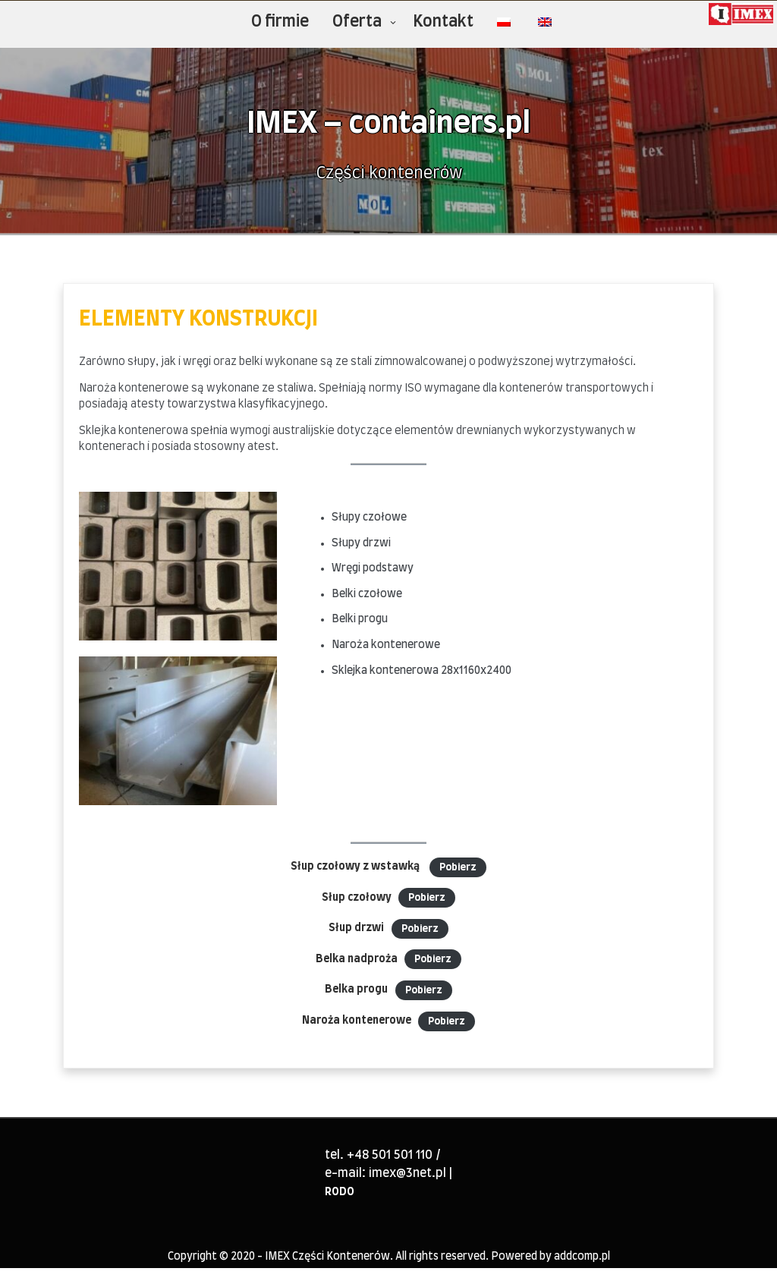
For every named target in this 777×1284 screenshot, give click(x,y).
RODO (339, 1192)
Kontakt (443, 22)
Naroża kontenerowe (356, 1020)
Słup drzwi (356, 928)
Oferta (357, 22)
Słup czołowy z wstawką (356, 866)
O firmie (280, 22)
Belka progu (356, 989)
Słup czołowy (357, 897)
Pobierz (458, 867)
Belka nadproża (357, 959)
